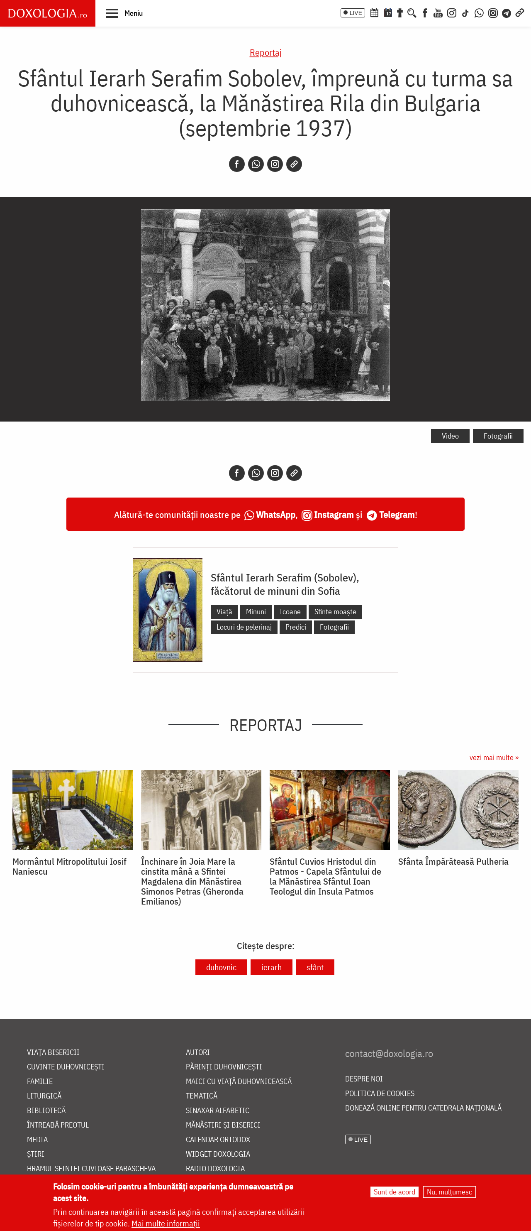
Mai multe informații (166, 1223)
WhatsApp (275, 514)
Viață (224, 611)
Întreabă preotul (58, 1125)
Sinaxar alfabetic (217, 1110)
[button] (124, 12)
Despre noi (364, 1079)
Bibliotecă (46, 1110)
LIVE (356, 13)
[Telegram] (507, 12)
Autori (198, 1052)
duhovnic (221, 967)
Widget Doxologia (218, 1154)
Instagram (334, 514)
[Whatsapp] (256, 164)
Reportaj (266, 52)
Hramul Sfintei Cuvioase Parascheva (91, 1169)
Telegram (397, 514)
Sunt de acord (394, 1192)
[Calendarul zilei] (388, 12)
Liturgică (44, 1096)
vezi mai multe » (494, 757)
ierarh (271, 967)
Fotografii (498, 436)
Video (450, 436)
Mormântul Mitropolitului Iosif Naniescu (69, 866)
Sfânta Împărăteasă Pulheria (453, 861)
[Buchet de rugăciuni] (400, 12)
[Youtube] (438, 12)
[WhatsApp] (479, 12)
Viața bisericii (53, 1052)
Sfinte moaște (335, 611)
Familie (40, 1081)
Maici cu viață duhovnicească (239, 1081)
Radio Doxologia (215, 1169)
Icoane (290, 611)
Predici (295, 627)
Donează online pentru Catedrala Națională (423, 1108)
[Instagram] (452, 12)
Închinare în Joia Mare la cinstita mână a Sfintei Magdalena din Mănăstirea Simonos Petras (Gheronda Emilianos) (192, 881)
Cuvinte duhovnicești (66, 1067)
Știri (35, 1154)
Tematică (201, 1096)
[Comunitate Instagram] (493, 12)
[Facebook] (425, 12)
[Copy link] (294, 164)
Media (37, 1139)
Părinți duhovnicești (224, 1067)
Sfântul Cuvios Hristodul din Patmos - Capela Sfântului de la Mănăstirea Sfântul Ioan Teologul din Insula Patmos (325, 876)
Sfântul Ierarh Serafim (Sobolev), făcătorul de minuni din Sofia (285, 584)
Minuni (256, 611)
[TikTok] (465, 12)
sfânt (315, 967)
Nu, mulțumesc (449, 1192)
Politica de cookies (379, 1093)
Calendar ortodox (218, 1139)
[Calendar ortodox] (374, 12)
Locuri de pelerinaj (244, 627)
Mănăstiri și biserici (223, 1125)
